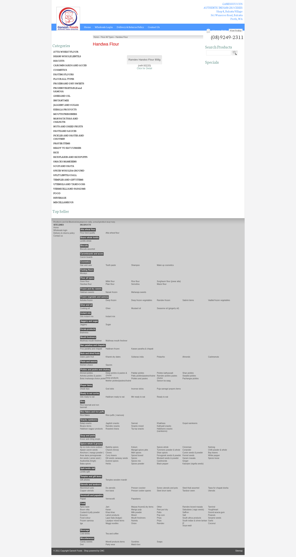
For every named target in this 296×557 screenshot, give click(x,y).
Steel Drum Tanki (164, 491)
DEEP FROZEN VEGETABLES (141, 300)
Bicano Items (85, 426)
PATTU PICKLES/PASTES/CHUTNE (143, 376)
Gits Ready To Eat (87, 397)
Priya (159, 521)
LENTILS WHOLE (85, 241)
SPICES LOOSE (213, 458)
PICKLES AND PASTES (139, 378)
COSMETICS (60, 69)
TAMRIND (211, 507)
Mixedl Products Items (115, 542)
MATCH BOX (135, 544)
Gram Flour (84, 281)
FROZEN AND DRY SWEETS (68, 83)
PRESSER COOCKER (138, 488)
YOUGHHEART (213, 510)
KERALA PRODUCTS (65, 109)
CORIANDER (186, 450)
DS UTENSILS (110, 488)
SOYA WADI (187, 525)
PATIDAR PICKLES (137, 373)
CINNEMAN (187, 447)
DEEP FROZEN (111, 300)
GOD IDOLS (110, 389)
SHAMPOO (135, 265)
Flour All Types (107, 37)
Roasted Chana (112, 429)
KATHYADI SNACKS (164, 426)
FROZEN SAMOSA (87, 521)
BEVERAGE (59, 197)
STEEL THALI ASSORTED (190, 488)
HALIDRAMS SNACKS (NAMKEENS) (164, 430)
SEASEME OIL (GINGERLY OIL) (168, 308)
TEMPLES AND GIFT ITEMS (68, 179)
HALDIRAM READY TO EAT (115, 397)
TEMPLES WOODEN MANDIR (116, 480)
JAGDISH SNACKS (112, 423)
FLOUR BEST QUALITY (87, 233)
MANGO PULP (136, 510)
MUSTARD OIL (136, 308)
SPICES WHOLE (162, 447)
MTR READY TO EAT (138, 397)
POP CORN (161, 515)
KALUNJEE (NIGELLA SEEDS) (193, 464)
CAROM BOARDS (86, 257)
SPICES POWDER (137, 464)
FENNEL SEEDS (188, 455)
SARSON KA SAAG (164, 381)
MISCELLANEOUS (63, 202)
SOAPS (159, 542)
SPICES (134, 458)
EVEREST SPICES (112, 461)
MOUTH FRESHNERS (65, 113)
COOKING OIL (85, 308)
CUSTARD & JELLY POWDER (90, 512)
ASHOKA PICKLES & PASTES (90, 376)
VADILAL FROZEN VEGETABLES (219, 300)
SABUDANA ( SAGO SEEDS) (193, 510)
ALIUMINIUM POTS (87, 488)
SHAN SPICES (162, 453)
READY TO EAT (162, 397)
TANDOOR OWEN (188, 491)
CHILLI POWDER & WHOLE (217, 450)
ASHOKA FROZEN (86, 300)
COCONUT (211, 523)
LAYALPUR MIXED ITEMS (115, 521)
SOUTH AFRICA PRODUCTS (191, 518)
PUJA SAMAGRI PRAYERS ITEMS (169, 389)
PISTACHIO (161, 357)
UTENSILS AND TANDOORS (69, 184)
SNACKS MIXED (137, 426)
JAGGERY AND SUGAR (66, 104)
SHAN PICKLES (188, 373)
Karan (108, 510)
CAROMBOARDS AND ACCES (70, 65)
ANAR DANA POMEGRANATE (90, 455)
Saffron (185, 512)
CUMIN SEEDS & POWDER (192, 453)
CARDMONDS (162, 461)
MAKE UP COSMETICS (165, 265)
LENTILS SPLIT (85, 472)
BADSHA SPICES (112, 447)
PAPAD (83, 499)
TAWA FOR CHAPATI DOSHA (218, 488)
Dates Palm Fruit (87, 357)
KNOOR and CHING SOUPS (90, 439)
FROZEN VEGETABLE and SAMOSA (67, 89)
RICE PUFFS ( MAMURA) (115, 415)
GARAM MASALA (188, 458)
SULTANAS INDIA (137, 357)
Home (87, 27)
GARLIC (210, 521)
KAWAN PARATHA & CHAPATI (142, 349)
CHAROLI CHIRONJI (112, 450)
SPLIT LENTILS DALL (65, 175)
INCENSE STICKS (137, 389)
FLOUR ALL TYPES (63, 78)
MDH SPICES (136, 453)
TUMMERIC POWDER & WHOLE (168, 450)
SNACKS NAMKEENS (65, 161)
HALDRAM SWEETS (87, 292)
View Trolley (235, 30)
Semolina (135, 284)
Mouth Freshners (138, 518)
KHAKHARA (161, 423)
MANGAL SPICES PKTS (139, 450)
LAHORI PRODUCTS (112, 515)
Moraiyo (83, 273)
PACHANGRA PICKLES (190, 378)
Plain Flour (110, 284)
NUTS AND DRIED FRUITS (68, 126)
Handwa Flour (86, 284)
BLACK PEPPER (162, 464)
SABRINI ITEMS (188, 300)
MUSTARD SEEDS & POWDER (168, 458)
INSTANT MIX (61, 100)
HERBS (108, 464)
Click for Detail (144, 68)
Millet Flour (110, 281)
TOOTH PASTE (111, 265)
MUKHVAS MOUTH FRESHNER (91, 341)
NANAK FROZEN (111, 292)
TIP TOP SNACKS (137, 429)
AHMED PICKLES (86, 373)
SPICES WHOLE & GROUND (68, 170)
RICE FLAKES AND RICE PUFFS (70, 156)
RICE (56, 152)
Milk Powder (136, 512)
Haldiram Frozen (113, 349)
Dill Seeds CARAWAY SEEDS (117, 458)
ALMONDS (186, 357)
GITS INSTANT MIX (86, 316)
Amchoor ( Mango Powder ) (92, 453)
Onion (134, 523)
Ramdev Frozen (163, 300)
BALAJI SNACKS (85, 423)
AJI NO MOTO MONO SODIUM (91, 447)
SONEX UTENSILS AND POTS (167, 488)
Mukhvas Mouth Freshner (116, 341)
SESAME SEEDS (214, 518)
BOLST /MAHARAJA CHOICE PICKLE (93, 378)
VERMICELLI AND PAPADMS (69, 188)
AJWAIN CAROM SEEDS (89, 450)
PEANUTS (211, 515)
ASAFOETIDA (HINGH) (88, 461)
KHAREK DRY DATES (113, 357)
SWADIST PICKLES (189, 376)
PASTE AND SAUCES (64, 130)
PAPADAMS (136, 499)
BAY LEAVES (213, 453)
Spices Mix (136, 461)
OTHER (159, 507)
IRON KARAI (110, 491)
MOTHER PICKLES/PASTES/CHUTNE (118, 381)
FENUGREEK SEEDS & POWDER (169, 455)
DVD (82, 544)
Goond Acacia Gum (216, 512)
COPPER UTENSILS (87, 491)
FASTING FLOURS (63, 74)
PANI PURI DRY (162, 510)
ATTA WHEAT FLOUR (65, 51)
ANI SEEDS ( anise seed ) (90, 458)
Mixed (134, 515)
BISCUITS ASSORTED (87, 249)
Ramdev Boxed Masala (192, 507)
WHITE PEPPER (214, 455)
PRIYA (159, 518)
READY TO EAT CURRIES (67, 147)
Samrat (134, 423)
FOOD (57, 193)
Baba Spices (85, 464)
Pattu (159, 512)
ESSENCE (83, 515)
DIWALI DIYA (84, 389)
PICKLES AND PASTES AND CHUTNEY (68, 137)
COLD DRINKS (85, 534)
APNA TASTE (84, 507)
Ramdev (160, 523)
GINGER (185, 461)
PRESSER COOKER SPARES (141, 491)
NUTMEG (211, 447)
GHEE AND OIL (61, 95)
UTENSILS (211, 491)
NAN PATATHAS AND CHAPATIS (65, 120)
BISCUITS (58, 60)
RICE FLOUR (135, 281)
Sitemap (239, 551)
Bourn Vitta (84, 510)
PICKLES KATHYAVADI (165, 373)
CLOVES (109, 453)
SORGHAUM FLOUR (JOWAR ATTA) (169, 281)
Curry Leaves (111, 455)
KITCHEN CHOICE (86, 365)
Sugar (108, 324)
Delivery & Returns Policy (130, 27)
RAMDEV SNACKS (113, 426)
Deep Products (112, 378)
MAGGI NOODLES (112, 523)
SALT (184, 515)
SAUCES (109, 365)
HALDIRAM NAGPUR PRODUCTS (91, 429)
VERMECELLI (110, 499)
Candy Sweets (86, 542)
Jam (107, 507)
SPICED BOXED (137, 455)
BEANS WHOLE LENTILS (67, 56)
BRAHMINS (84, 333)
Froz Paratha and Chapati (91, 349)
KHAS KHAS (110, 512)
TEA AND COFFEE (112, 534)
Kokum (134, 447)
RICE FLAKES (85, 415)
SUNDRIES (135, 542)
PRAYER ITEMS (61, 143)
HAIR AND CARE (86, 265)
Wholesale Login (104, 27)
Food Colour (85, 518)
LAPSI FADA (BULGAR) (114, 518)
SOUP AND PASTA (63, 166)
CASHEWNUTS (213, 357)
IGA (81, 523)
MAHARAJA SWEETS (138, 292)
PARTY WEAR (110, 544)
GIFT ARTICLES (85, 480)
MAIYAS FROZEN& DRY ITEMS (142, 507)
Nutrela (134, 521)
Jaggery (83, 324)
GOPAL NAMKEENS (189, 423)
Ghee (108, 308)
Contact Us (154, 27)
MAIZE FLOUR (162, 284)
